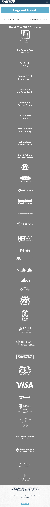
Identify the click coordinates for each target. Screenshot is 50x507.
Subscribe (25, 503)
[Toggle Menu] (47, 1)
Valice (27, 497)
